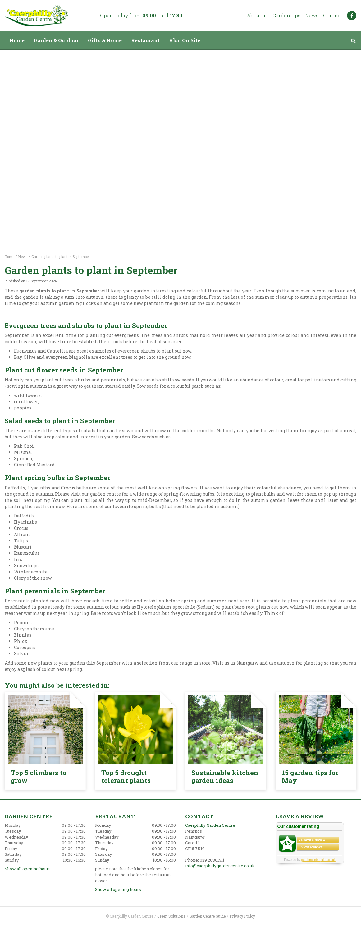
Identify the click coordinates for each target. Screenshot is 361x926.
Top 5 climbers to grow (38, 776)
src (353, 40)
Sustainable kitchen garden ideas (224, 776)
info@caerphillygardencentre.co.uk (220, 865)
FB (351, 15)
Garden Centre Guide (208, 916)
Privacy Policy (242, 916)
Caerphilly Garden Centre (210, 825)
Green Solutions (171, 916)
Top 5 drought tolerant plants (126, 776)
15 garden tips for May (310, 776)
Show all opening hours (28, 869)
